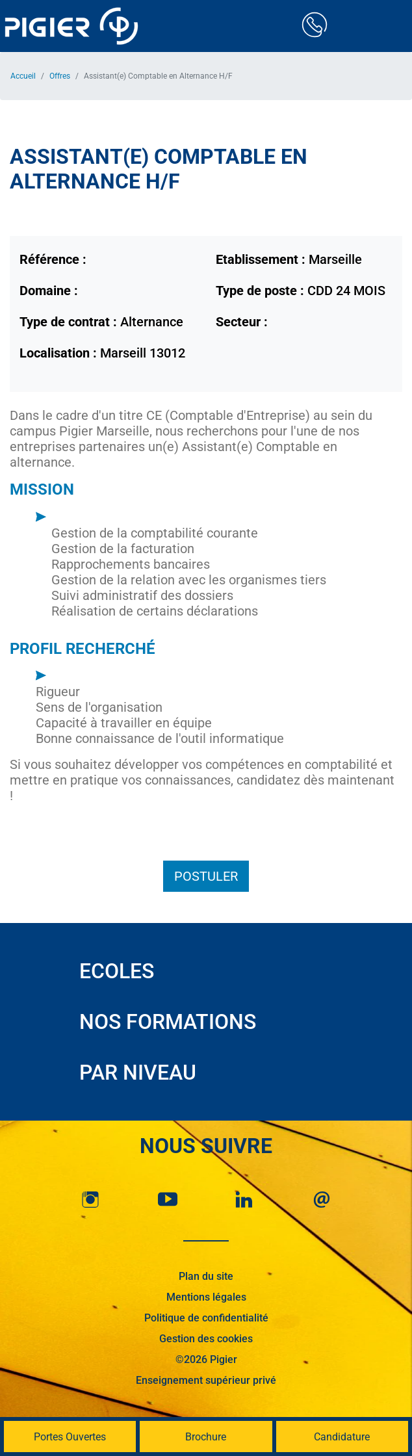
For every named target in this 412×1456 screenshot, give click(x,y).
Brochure (205, 1437)
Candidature (342, 1437)
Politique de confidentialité (206, 1318)
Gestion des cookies (206, 1338)
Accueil (23, 76)
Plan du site (206, 1276)
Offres (59, 76)
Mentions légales (206, 1297)
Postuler (206, 876)
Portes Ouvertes (70, 1437)
